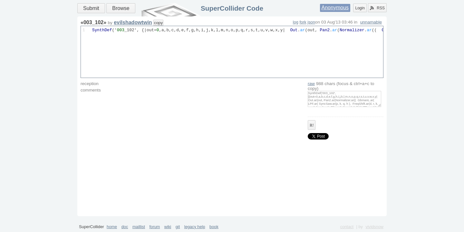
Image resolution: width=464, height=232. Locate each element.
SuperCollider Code (232, 8)
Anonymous (335, 7)
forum (155, 226)
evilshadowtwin (133, 22)
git (178, 226)
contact (346, 226)
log (295, 22)
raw (311, 83)
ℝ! (312, 125)
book (213, 226)
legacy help (194, 226)
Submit (91, 8)
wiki (167, 226)
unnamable (371, 22)
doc (124, 226)
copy (158, 22)
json (311, 22)
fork (302, 22)
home (112, 226)
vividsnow (374, 226)
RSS (377, 8)
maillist (138, 226)
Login (359, 8)
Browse (120, 8)
